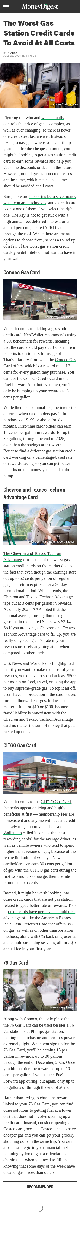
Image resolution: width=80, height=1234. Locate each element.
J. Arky (12, 52)
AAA (36, 609)
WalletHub (12, 832)
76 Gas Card (20, 1025)
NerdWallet (33, 334)
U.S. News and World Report (28, 663)
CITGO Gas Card (56, 801)
